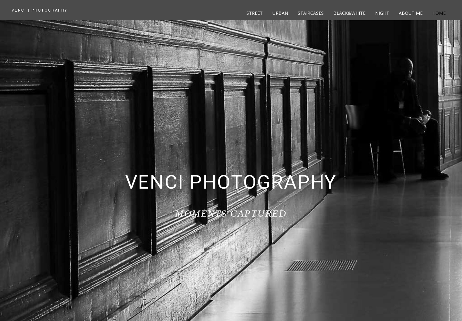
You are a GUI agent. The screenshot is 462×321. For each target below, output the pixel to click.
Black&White (349, 13)
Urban (280, 13)
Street (254, 13)
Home (439, 13)
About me (411, 13)
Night (382, 13)
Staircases (311, 13)
